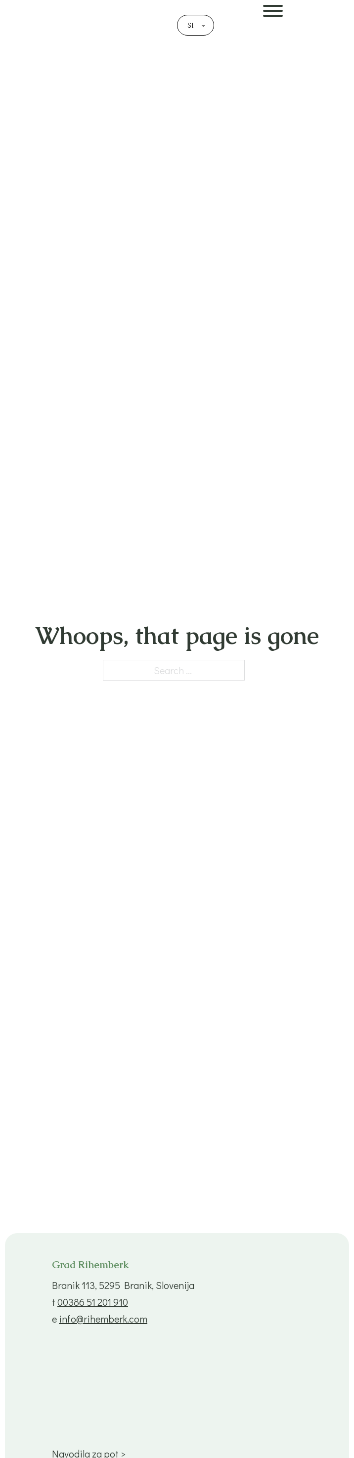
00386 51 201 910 (92, 1301)
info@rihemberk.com (103, 1318)
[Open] (306, 34)
